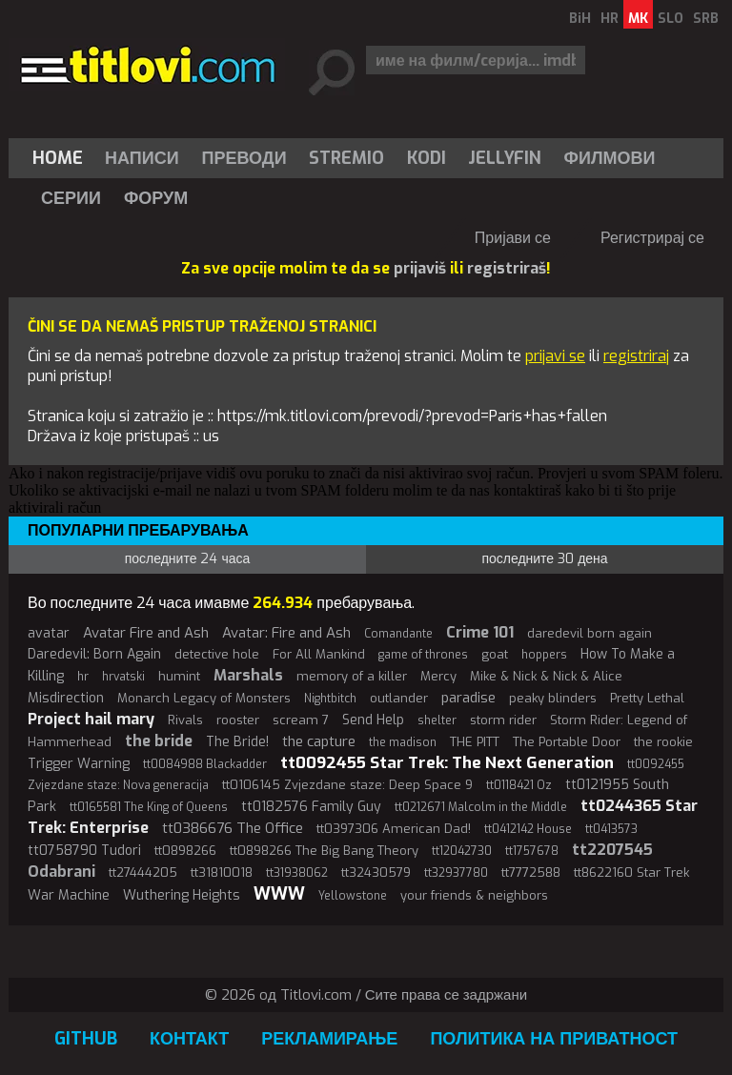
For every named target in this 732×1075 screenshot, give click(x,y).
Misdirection (66, 698)
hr (83, 676)
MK (638, 19)
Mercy (438, 676)
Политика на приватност (554, 1038)
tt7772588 (530, 872)
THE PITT (474, 742)
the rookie (663, 742)
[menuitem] (62, 158)
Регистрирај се (652, 238)
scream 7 (301, 720)
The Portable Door (566, 742)
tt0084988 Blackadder (205, 764)
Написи (142, 158)
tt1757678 (532, 851)
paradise (468, 697)
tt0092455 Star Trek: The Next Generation (447, 763)
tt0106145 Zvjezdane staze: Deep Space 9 (347, 785)
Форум (156, 198)
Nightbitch (330, 698)
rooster (237, 720)
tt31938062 (297, 873)
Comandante (398, 633)
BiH (580, 19)
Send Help (373, 720)
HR (609, 19)
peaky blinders (553, 698)
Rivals (185, 720)
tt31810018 (222, 872)
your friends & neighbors (474, 895)
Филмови (610, 158)
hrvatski (123, 676)
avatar (49, 633)
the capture (319, 741)
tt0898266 (185, 850)
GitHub (85, 1038)
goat (494, 654)
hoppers (544, 654)
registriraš (506, 268)
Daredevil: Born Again (94, 654)
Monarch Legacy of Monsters (204, 698)
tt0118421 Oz (519, 785)
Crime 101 (480, 632)
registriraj (636, 356)
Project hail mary (91, 719)
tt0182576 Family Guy (311, 807)
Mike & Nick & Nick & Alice (546, 676)
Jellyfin (504, 158)
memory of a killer (351, 676)
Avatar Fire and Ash (146, 632)
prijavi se (555, 356)
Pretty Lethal (647, 698)
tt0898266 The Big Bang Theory (324, 850)
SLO (670, 19)
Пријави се (513, 238)
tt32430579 (376, 872)
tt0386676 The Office (232, 828)
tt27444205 (143, 872)
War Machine (69, 895)
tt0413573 (611, 829)
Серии (71, 198)
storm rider (503, 720)
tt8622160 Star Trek (631, 872)
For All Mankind (319, 654)
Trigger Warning (79, 764)
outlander (399, 698)
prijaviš (420, 268)
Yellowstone (352, 895)
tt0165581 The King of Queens (149, 807)
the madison (403, 742)
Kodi (426, 158)
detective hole (216, 654)
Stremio (346, 158)
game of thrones (423, 654)
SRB (706, 19)
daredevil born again (589, 633)
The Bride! (237, 742)
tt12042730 (462, 851)
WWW (279, 893)
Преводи (244, 158)
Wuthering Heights (181, 895)
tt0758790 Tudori (84, 851)
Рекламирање (329, 1038)
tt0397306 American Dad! (393, 829)
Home (57, 158)
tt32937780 (456, 873)
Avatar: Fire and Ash (286, 632)
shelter (437, 720)
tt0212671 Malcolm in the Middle (481, 807)
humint (179, 676)
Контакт (189, 1038)
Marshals (248, 675)
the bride (159, 741)
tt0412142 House (528, 829)
